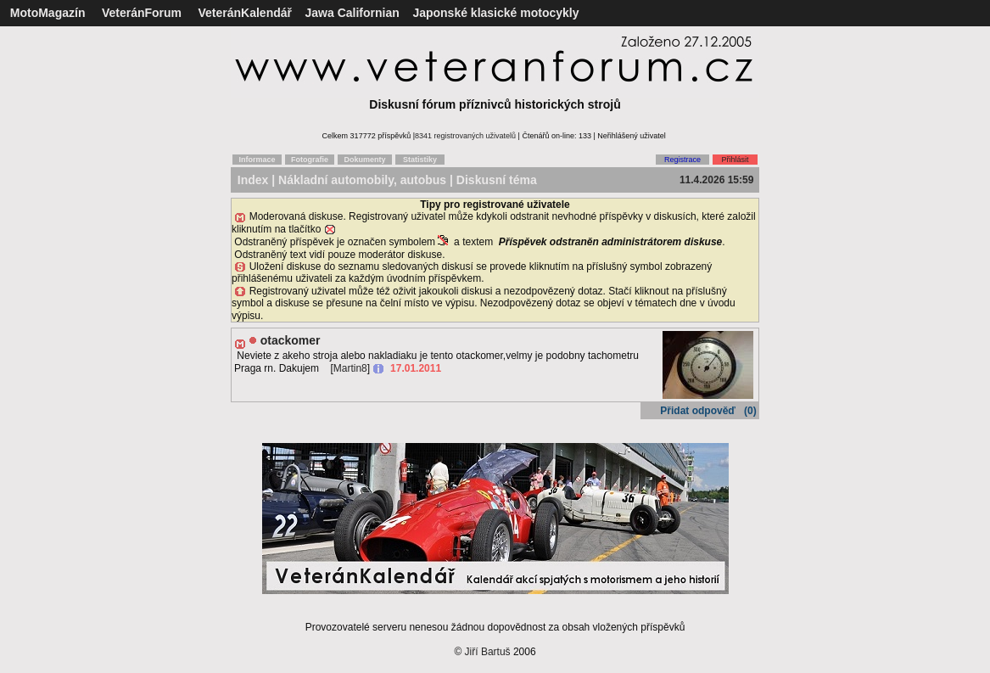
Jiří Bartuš (488, 652)
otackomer (290, 340)
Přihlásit (734, 159)
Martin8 (350, 368)
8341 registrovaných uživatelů (465, 136)
